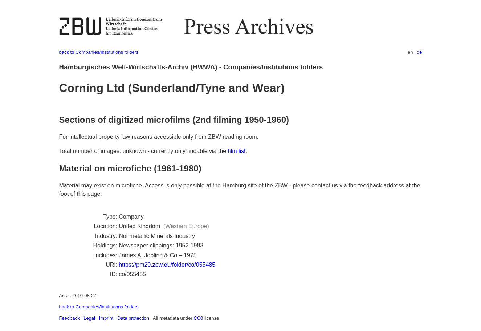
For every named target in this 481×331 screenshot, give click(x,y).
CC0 (198, 318)
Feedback (69, 318)
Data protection (133, 318)
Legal (89, 318)
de (419, 52)
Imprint (106, 318)
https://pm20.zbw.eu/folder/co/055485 (167, 265)
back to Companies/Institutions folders (99, 52)
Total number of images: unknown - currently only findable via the (143, 151)
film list (237, 151)
